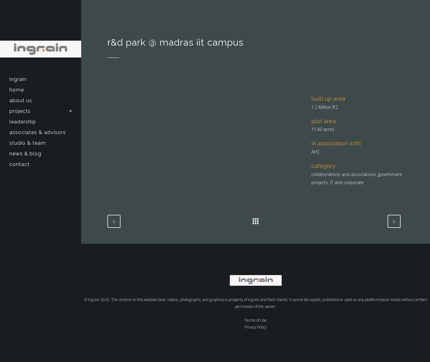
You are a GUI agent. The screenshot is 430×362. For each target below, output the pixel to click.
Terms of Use (256, 320)
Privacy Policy (256, 327)
